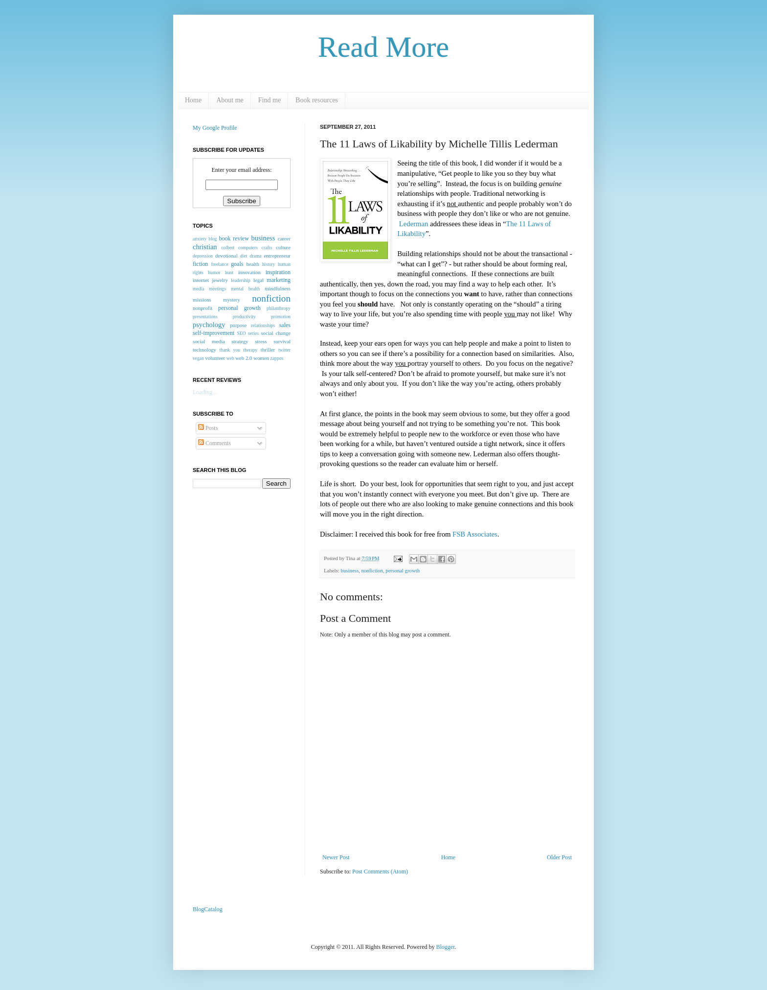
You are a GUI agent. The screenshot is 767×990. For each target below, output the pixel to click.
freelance (219, 264)
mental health (245, 288)
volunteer (215, 358)
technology (204, 350)
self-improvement (213, 333)
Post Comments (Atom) (380, 871)
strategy (239, 341)
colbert (228, 247)
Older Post (559, 857)
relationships (263, 325)
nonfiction (372, 570)
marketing (279, 280)
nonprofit (202, 308)
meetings (217, 288)
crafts (267, 247)
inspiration (278, 272)
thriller (268, 350)
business (349, 570)
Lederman (414, 224)
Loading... (205, 392)
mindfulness (278, 288)
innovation (249, 272)
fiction (200, 263)
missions (202, 300)
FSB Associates (474, 534)
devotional (226, 256)
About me (230, 100)
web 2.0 (243, 358)
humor (214, 272)
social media (209, 341)
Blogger (445, 946)
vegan (198, 358)
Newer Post (336, 857)
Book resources (316, 100)
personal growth (402, 570)
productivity (244, 316)
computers (248, 247)
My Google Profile (215, 127)
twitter (284, 350)
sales (285, 325)
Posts (208, 427)
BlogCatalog (208, 909)
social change (276, 333)
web (230, 358)
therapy (250, 350)
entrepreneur (277, 256)
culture (283, 247)
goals (237, 263)
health (253, 264)
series (253, 333)
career (284, 238)
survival (282, 341)
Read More (383, 47)
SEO (241, 333)
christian (205, 247)
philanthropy (279, 308)
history (268, 264)
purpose (238, 325)
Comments (214, 443)
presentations (205, 316)
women (261, 358)
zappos (277, 358)
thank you (230, 350)
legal (258, 280)
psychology (209, 325)
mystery (231, 300)
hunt (229, 272)
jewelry (219, 280)
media (198, 288)
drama (255, 256)
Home (193, 100)
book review (234, 238)
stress (261, 341)
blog (212, 238)
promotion (281, 316)
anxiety (199, 238)
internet (201, 280)
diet (243, 256)
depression (203, 256)
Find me (269, 100)
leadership (240, 280)
